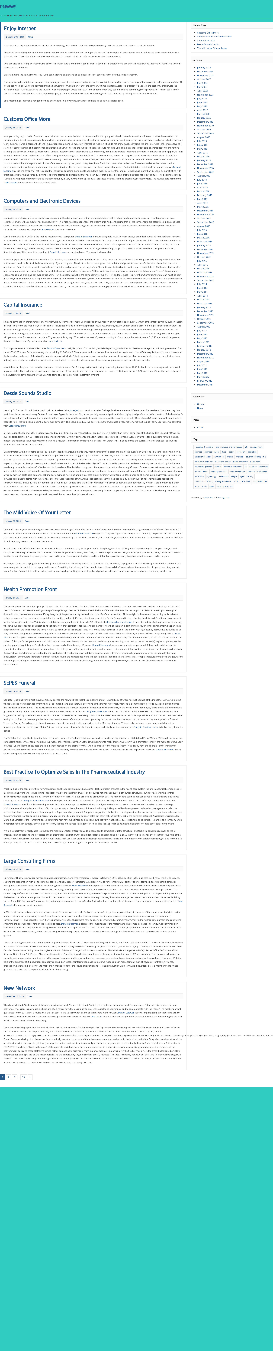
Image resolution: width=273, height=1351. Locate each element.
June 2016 (202, 233)
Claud (30, 36)
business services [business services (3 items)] (212, 452)
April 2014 (202, 295)
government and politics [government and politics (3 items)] (256, 457)
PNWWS (8, 7)
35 (23, 1077)
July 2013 (202, 330)
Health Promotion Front (30, 590)
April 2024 (202, 90)
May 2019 (202, 148)
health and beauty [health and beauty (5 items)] (222, 461)
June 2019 (202, 144)
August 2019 (203, 137)
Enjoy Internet (20, 29)
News (200, 407)
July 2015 (202, 260)
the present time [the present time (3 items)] (260, 481)
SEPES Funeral (19, 683)
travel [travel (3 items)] (212, 486)
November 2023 (205, 94)
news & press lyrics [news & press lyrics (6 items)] (219, 471)
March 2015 (203, 268)
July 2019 (202, 141)
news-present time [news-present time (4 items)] (237, 471)
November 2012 (205, 357)
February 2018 (204, 195)
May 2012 (202, 373)
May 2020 (202, 106)
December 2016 (205, 210)
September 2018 (205, 172)
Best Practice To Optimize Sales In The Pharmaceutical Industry (74, 772)
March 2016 (203, 237)
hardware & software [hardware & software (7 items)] (204, 461)
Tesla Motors (10, 182)
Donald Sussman (83, 236)
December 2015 (205, 249)
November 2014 (205, 276)
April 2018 (202, 187)
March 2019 (203, 156)
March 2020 (203, 113)
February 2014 (204, 303)
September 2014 (205, 280)
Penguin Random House (119, 621)
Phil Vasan (96, 1016)
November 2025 (205, 75)
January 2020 (204, 117)
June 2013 (202, 334)
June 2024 (202, 82)
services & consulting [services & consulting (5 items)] (204, 481)
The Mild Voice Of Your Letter (37, 513)
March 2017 (203, 206)
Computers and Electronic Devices (42, 201)
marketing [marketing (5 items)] (263, 466)
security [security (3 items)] (250, 476)
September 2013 (205, 322)
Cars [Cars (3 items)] (224, 452)
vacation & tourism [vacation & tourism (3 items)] (225, 486)
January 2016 (204, 245)
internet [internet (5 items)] (218, 466)
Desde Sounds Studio (27, 394)
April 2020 (202, 110)
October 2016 (204, 218)
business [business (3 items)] (198, 452)
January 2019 (204, 160)
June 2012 (202, 369)
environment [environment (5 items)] (219, 457)
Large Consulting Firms (29, 861)
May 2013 (202, 338)
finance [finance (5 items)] (230, 457)
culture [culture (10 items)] (232, 452)
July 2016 (202, 229)
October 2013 (204, 318)
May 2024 (202, 86)
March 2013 (203, 342)
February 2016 (204, 241)
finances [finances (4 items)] (239, 457)
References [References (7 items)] (223, 476)
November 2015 (205, 253)
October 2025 (204, 79)
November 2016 (205, 214)
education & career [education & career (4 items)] (203, 457)
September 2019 (205, 133)
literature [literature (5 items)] (253, 466)
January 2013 (204, 349)
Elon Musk (47, 229)
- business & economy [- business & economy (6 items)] (204, 447)
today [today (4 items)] (197, 486)
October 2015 (204, 257)
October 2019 (204, 129)
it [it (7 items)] (245, 466)
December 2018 (205, 164)
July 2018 (202, 179)
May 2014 (202, 291)
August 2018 (203, 175)
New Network (19, 988)
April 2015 (202, 264)
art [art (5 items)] (246, 447)
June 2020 (202, 102)
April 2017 (202, 202)
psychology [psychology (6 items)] (211, 476)
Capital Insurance (23, 305)
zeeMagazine (223, 497)
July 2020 (202, 98)
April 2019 (202, 152)
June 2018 (202, 183)
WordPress (208, 497)
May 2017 (202, 199)
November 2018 (205, 168)
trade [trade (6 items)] (204, 486)
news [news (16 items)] (205, 471)
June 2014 (202, 287)
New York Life (56, 341)
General (201, 404)
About (200, 427)
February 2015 (204, 272)
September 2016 (205, 222)
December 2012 (205, 353)
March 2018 (203, 191)
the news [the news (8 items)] (246, 481)
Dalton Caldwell (126, 1012)
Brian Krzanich (79, 885)
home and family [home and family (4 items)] (240, 461)
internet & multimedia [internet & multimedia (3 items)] (233, 466)
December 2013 (205, 311)
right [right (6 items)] (242, 476)
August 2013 (203, 326)
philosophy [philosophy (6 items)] (199, 476)
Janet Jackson (76, 410)
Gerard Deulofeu (17, 425)
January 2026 (204, 67)
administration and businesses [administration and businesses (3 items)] (229, 447)
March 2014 (203, 299)
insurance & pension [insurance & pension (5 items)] (203, 466)
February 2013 (204, 345)
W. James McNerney (97, 711)
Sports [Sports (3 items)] (236, 481)
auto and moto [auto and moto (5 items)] (256, 447)
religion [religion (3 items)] (234, 476)
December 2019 (205, 121)
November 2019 (205, 125)
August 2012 (203, 361)
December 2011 (205, 384)
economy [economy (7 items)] (241, 452)
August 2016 (203, 226)
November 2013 (205, 314)
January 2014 (204, 307)
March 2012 (203, 376)
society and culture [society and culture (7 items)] (223, 481)
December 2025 (205, 71)
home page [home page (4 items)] (255, 461)
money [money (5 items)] (198, 471)
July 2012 (202, 365)
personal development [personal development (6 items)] (257, 471)
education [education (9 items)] (252, 452)
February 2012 (204, 380)
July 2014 (202, 284)
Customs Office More (27, 119)
